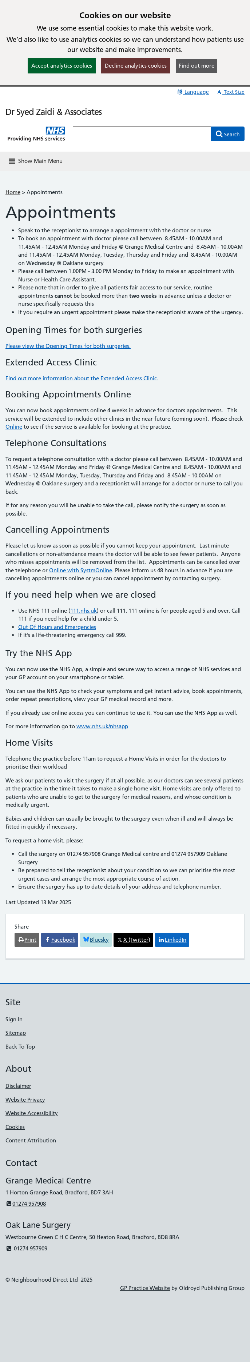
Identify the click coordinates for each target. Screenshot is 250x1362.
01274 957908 (25, 1203)
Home (12, 192)
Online (13, 426)
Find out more (196, 65)
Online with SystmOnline (80, 570)
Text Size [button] (230, 92)
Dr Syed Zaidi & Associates (53, 112)
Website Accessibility (31, 1113)
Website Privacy (25, 1099)
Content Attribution (30, 1140)
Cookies (15, 1126)
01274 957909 (26, 1248)
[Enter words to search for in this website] (142, 134)
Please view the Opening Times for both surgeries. (68, 345)
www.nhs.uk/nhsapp (102, 726)
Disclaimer (18, 1085)
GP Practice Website (145, 1288)
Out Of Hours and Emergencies (57, 627)
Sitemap (15, 1032)
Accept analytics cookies (61, 65)
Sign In (14, 1019)
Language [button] (192, 92)
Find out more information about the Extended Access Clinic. (81, 378)
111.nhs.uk (83, 610)
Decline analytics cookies (136, 65)
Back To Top (20, 1046)
